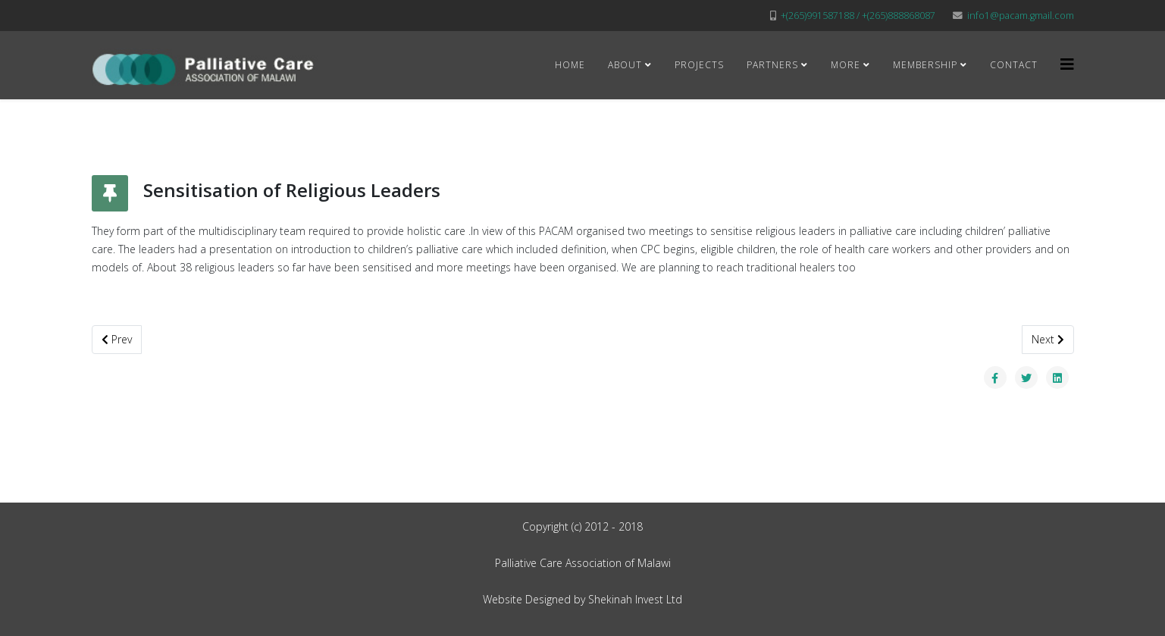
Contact (1014, 64)
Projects (699, 64)
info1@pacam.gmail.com (1020, 15)
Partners (772, 64)
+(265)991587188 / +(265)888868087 (858, 15)
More (845, 64)
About (625, 64)
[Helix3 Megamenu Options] (1067, 64)
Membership (925, 64)
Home (570, 64)
